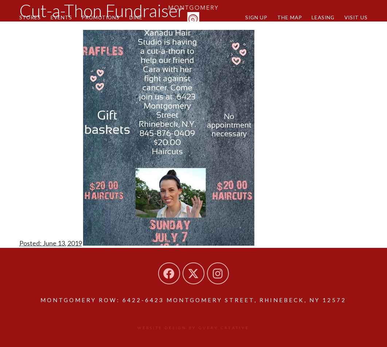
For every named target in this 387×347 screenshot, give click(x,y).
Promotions (101, 17)
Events (61, 17)
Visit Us (356, 17)
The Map (289, 17)
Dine (135, 17)
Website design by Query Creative (193, 327)
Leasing (323, 17)
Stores (30, 17)
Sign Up (256, 17)
